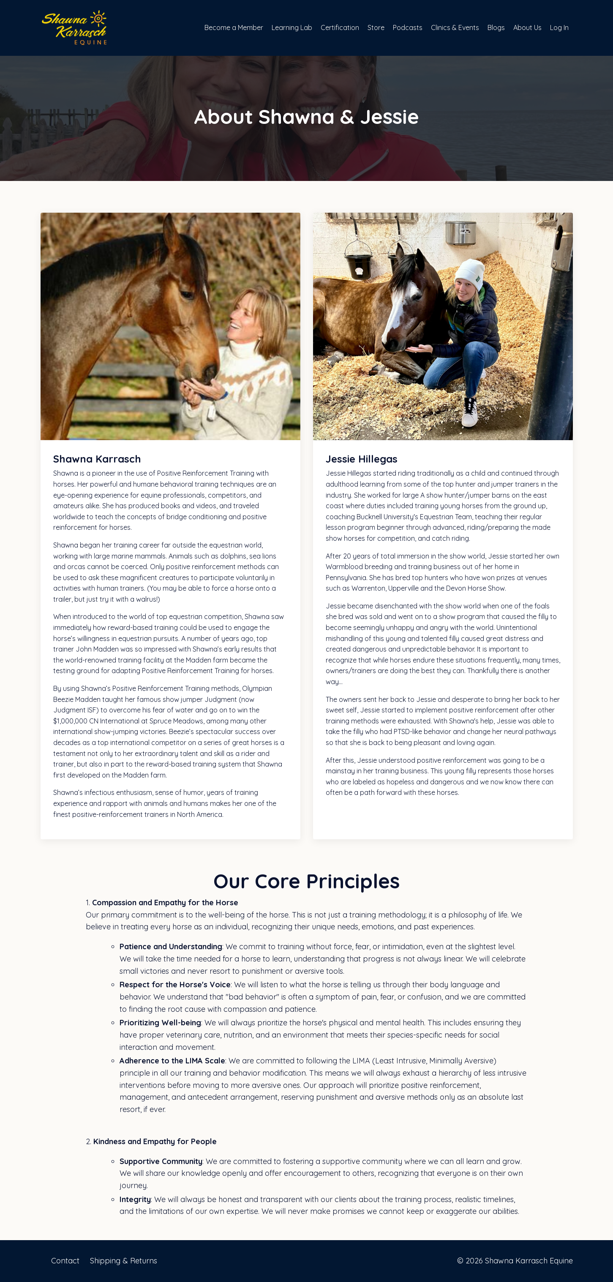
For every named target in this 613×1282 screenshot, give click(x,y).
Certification (340, 27)
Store (376, 27)
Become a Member (233, 27)
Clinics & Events (455, 27)
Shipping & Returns (123, 1261)
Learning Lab (292, 27)
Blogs (496, 27)
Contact (65, 1261)
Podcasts (407, 27)
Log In (559, 27)
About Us (527, 27)
